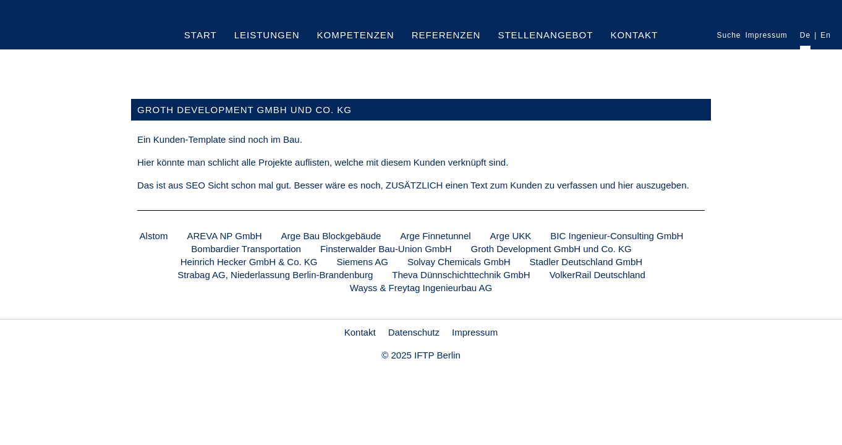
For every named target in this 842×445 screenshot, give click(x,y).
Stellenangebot (545, 35)
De (805, 36)
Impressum (767, 36)
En (825, 36)
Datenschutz (414, 332)
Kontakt (634, 35)
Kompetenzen (355, 35)
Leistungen (267, 35)
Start (200, 35)
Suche (729, 36)
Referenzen (446, 35)
